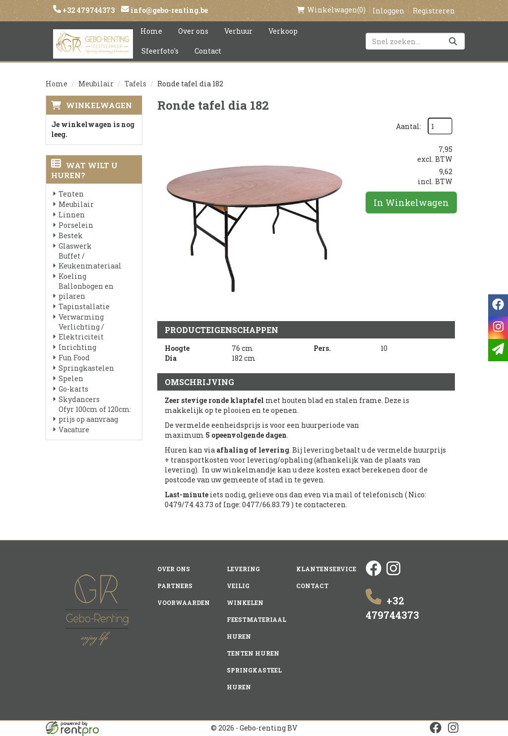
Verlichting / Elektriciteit (81, 331)
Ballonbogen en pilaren (86, 291)
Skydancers (79, 399)
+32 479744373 (88, 10)
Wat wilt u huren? (84, 170)
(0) (331, 10)
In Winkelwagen (411, 202)
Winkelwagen (99, 105)
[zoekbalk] (415, 41)
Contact (207, 51)
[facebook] (373, 573)
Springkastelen (86, 368)
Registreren (434, 10)
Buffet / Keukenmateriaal (90, 260)
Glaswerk (75, 246)
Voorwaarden (183, 602)
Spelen (71, 378)
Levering (243, 569)
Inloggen (388, 10)
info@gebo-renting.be (168, 10)
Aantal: (408, 126)
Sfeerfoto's (160, 51)
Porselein (76, 225)
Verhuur (238, 31)
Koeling (72, 276)
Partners (174, 586)
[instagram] (393, 573)
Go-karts (73, 389)
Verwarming (81, 317)
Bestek (71, 235)
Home (151, 31)
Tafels (135, 83)
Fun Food (74, 357)
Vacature (74, 429)
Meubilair (96, 83)
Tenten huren (253, 653)
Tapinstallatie (84, 306)
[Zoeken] (453, 41)
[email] (498, 350)
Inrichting (77, 347)
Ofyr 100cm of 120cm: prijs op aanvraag (95, 414)
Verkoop (283, 31)
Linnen (72, 214)
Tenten (71, 194)
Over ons (193, 31)
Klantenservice (326, 569)
